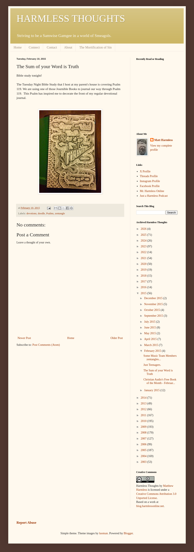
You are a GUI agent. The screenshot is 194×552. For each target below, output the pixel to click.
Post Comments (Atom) (46, 344)
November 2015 (153, 304)
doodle (41, 213)
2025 (144, 234)
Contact (52, 47)
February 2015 (153, 350)
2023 (144, 246)
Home (18, 47)
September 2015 (154, 315)
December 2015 (153, 298)
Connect (34, 47)
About (68, 47)
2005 (144, 450)
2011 (144, 415)
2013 (144, 403)
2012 (144, 409)
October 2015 (152, 310)
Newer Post (24, 338)
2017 (144, 281)
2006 (144, 444)
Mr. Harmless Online (152, 191)
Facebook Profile (150, 186)
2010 (144, 421)
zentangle (60, 213)
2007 (144, 438)
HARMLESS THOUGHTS (71, 18)
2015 (144, 293)
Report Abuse (26, 523)
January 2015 (152, 390)
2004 (144, 456)
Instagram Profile (150, 181)
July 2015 (150, 321)
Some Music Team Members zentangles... (160, 357)
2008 (144, 432)
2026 (144, 228)
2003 (144, 461)
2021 (144, 258)
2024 (144, 240)
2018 (144, 275)
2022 (144, 252)
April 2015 (150, 339)
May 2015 (150, 333)
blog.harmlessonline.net (150, 506)
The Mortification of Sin (95, 47)
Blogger (128, 533)
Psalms (50, 213)
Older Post (117, 338)
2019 (144, 269)
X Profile (145, 171)
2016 (144, 287)
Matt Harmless (163, 140)
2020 (144, 263)
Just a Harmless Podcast (154, 195)
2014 (144, 397)
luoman (103, 533)
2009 (144, 426)
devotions (31, 213)
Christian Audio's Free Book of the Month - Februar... (159, 381)
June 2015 (150, 327)
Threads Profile (149, 176)
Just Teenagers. (152, 364)
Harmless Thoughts (147, 485)
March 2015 (151, 345)
